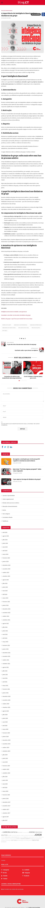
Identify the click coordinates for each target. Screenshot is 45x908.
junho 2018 (5, 780)
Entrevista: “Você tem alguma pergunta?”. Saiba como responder (28, 470)
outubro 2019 (5, 747)
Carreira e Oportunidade (8, 495)
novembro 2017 (6, 806)
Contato (3, 860)
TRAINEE (2, 837)
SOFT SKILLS (4, 330)
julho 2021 (4, 671)
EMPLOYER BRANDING (37, 839)
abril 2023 (4, 594)
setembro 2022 (6, 620)
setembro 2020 (6, 707)
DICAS (31, 839)
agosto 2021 (5, 667)
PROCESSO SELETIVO (36, 328)
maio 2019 (5, 762)
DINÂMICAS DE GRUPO (6, 325)
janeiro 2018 (5, 798)
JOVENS (32, 832)
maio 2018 (5, 784)
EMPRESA (14, 832)
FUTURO (9, 835)
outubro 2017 (5, 809)
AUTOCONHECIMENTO (28, 840)
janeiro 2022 (5, 649)
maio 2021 (5, 678)
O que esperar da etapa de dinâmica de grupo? (28, 479)
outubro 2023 (5, 572)
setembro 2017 (6, 813)
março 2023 (5, 598)
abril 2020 (4, 725)
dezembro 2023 (6, 565)
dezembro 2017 (6, 802)
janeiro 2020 (5, 736)
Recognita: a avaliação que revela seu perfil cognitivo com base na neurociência (27, 460)
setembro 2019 (6, 751)
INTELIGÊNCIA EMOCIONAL (23, 328)
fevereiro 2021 (6, 689)
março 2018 (5, 791)
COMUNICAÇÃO (25, 832)
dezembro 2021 (6, 653)
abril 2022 (4, 638)
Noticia (4, 510)
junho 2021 (5, 674)
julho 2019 (4, 755)
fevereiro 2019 (6, 766)
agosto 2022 (5, 623)
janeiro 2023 (5, 605)
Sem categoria (6, 514)
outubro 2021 (5, 660)
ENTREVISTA (3, 842)
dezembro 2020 (6, 696)
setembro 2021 (6, 664)
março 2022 (5, 642)
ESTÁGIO (21, 837)
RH (1, 832)
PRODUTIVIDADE (13, 839)
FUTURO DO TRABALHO (16, 835)
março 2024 (5, 554)
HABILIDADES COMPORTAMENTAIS (20, 325)
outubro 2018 (5, 769)
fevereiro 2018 (6, 795)
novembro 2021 (6, 656)
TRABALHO (25, 837)
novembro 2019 (6, 744)
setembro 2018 (6, 773)
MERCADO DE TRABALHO (29, 835)
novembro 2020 (6, 700)
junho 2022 (5, 631)
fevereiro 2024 (6, 558)
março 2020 (5, 729)
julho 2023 (4, 583)
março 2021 (5, 685)
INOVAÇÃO (20, 832)
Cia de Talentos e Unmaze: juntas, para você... (33, 377)
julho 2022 (4, 627)
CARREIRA (6, 832)
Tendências (5, 521)
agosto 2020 (5, 711)
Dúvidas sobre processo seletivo (10, 503)
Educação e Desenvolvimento (8, 10)
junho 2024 (5, 543)
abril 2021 (4, 682)
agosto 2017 (5, 817)
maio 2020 (5, 722)
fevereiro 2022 (6, 645)
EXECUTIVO (35, 840)
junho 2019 (5, 758)
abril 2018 (4, 787)
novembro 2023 (6, 569)
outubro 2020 (5, 704)
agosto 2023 (5, 580)
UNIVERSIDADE (20, 840)
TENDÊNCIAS (7, 839)
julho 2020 (4, 715)
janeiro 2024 (5, 561)
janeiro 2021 (5, 693)
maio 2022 (5, 634)
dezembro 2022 (6, 609)
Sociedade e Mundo (7, 517)
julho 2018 (4, 777)
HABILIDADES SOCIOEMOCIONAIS (9, 328)
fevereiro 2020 (6, 733)
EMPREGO (18, 839)
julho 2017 (4, 820)
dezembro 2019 (6, 740)
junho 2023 (5, 587)
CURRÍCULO (22, 835)
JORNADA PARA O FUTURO (33, 837)
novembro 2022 (6, 612)
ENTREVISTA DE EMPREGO (6, 840)
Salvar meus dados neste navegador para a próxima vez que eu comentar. (20, 424)
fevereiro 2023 (6, 602)
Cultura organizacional (8, 499)
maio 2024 (5, 547)
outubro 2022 (5, 616)
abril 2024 (4, 551)
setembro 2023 (6, 576)
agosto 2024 (5, 536)
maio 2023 (5, 591)
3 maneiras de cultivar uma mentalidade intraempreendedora (12, 377)
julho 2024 (4, 540)
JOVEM (38, 835)
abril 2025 (4, 532)
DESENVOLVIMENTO (25, 839)
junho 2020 (5, 718)
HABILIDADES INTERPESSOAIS (36, 325)
